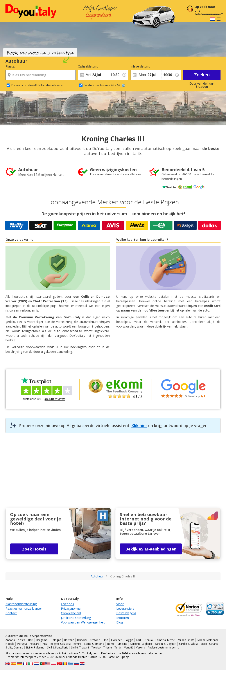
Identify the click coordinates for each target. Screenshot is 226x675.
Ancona (10, 640)
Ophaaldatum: (88, 66)
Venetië (128, 647)
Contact (11, 613)
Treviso (96, 647)
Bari (30, 640)
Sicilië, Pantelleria (57, 647)
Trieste (107, 647)
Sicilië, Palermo (35, 647)
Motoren (122, 618)
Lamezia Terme (165, 640)
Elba (105, 640)
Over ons (67, 604)
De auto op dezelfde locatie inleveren (37, 85)
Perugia (22, 644)
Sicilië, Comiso (14, 647)
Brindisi (82, 640)
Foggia (129, 640)
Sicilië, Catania (210, 644)
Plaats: (10, 66)
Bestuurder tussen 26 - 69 (104, 85)
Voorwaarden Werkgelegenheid (83, 622)
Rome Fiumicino (117, 644)
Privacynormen (71, 608)
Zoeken (202, 75)
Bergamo (42, 640)
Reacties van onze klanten (24, 608)
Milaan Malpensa (208, 640)
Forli (139, 640)
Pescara (34, 644)
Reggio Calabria (60, 644)
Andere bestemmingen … (163, 647)
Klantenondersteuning (21, 604)
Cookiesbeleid (71, 613)
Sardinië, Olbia (188, 644)
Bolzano (69, 640)
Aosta (21, 640)
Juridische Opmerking (76, 618)
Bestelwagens (126, 613)
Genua (149, 640)
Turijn (118, 647)
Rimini (77, 644)
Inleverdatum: (140, 66)
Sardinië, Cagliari (165, 644)
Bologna (56, 640)
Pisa (45, 644)
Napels (9, 644)
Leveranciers (125, 608)
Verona (140, 647)
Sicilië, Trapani (80, 647)
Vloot (120, 604)
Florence (116, 640)
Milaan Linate (186, 640)
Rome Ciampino (94, 644)
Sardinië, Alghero (141, 644)
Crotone (95, 640)
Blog (119, 622)
